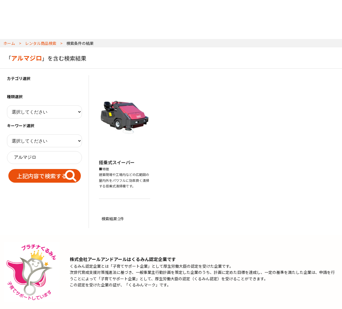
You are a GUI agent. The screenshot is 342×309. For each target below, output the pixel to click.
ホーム (9, 43)
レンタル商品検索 (40, 43)
